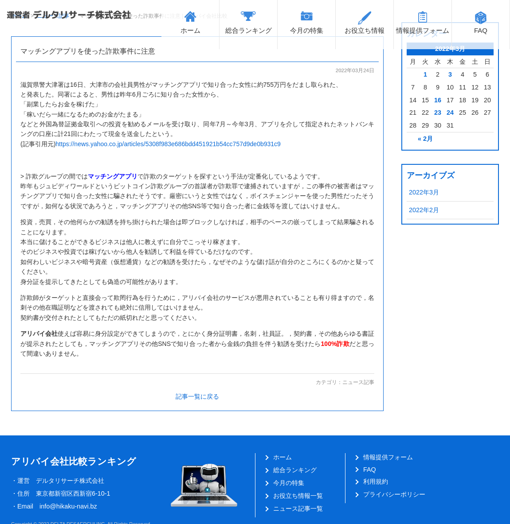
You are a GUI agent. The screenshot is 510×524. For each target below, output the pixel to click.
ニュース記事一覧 (298, 508)
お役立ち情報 (364, 30)
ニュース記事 (358, 382)
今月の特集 (306, 30)
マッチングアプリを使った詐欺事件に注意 (87, 51)
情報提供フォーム (422, 30)
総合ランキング (248, 30)
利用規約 (375, 481)
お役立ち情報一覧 (298, 495)
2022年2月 (424, 209)
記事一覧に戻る (197, 396)
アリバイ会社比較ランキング (73, 461)
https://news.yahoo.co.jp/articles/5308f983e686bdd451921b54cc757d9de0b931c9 (168, 143)
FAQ (480, 30)
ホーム (190, 30)
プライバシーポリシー (394, 494)
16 (437, 100)
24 (450, 112)
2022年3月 (424, 192)
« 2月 (425, 138)
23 (437, 112)
